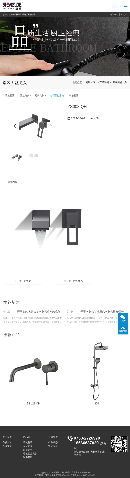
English (124, 14)
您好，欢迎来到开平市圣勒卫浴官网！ (20, 14)
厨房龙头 (39, 95)
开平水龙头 (50, 475)
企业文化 (7, 446)
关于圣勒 (7, 437)
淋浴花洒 (74, 95)
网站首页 (90, 82)
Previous (15, 126)
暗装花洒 (10, 95)
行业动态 (53, 442)
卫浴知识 (53, 437)
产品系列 (104, 82)
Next (51, 126)
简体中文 (114, 14)
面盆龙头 (24, 95)
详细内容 (12, 182)
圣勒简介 (7, 442)
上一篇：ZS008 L (24, 281)
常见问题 (53, 446)
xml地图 (91, 475)
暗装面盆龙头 (120, 82)
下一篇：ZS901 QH (74, 281)
